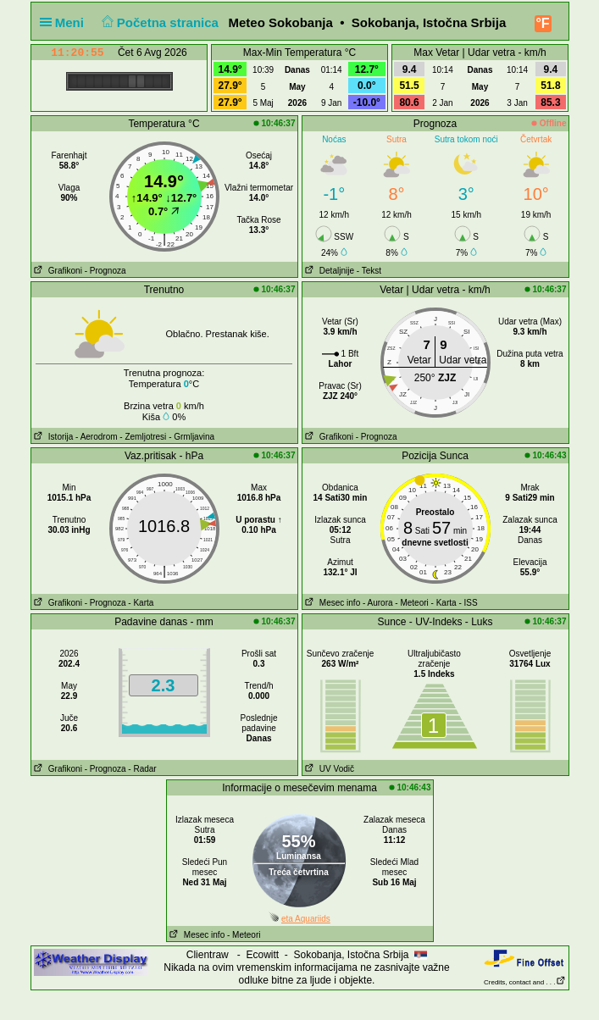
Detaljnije (328, 270)
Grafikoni (56, 270)
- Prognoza (105, 270)
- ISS (467, 602)
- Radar (142, 768)
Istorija (52, 436)
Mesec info (331, 602)
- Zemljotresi (142, 436)
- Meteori (411, 602)
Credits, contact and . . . (524, 982)
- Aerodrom (96, 436)
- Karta (140, 602)
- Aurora (378, 602)
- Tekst (369, 270)
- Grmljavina (191, 436)
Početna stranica (158, 22)
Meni (66, 22)
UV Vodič (328, 768)
